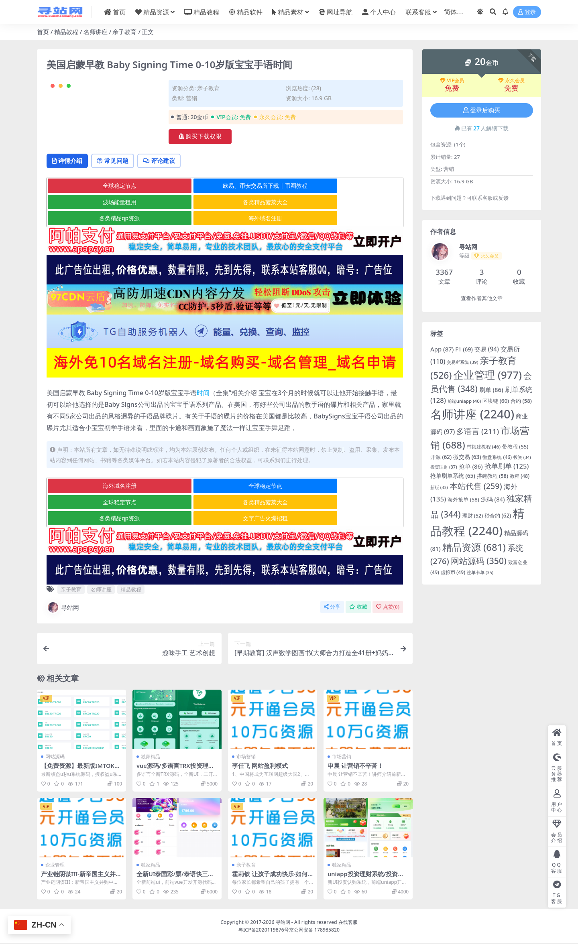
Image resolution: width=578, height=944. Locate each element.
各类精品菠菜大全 (105, 235)
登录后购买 (481, 110)
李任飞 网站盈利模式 (260, 766)
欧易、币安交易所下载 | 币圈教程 (224, 219)
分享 (332, 608)
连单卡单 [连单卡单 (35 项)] (480, 572)
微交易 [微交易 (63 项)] (467, 457)
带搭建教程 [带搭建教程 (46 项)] (484, 446)
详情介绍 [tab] (69, 193)
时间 (203, 409)
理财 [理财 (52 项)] (472, 515)
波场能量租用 (343, 219)
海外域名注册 (343, 235)
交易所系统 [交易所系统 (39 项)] (462, 362)
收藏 (358, 608)
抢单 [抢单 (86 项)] (471, 466)
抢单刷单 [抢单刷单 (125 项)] (506, 466)
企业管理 (55, 865)
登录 (527, 12)
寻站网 (63, 608)
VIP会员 (452, 80)
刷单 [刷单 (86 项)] (491, 390)
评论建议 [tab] (167, 193)
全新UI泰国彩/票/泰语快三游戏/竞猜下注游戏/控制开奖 (175, 878)
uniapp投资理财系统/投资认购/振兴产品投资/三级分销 (366, 878)
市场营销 (246, 757)
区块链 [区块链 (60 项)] (495, 400)
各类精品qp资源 (224, 235)
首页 (43, 32)
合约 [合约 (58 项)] (521, 400)
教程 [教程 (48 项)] (519, 476)
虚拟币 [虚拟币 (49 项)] (453, 572)
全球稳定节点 (106, 219)
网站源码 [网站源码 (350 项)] (479, 560)
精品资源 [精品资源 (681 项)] (474, 547)
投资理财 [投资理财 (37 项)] (443, 467)
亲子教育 (124, 32)
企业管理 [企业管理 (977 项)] (487, 375)
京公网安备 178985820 (314, 930)
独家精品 (150, 757)
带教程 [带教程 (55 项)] (515, 446)
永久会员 (511, 80)
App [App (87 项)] (442, 349)
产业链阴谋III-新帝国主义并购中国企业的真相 (81, 878)
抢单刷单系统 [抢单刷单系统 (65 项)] (452, 475)
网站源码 (55, 757)
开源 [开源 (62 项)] (441, 457)
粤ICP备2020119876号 (263, 930)
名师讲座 (95, 32)
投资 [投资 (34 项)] (522, 457)
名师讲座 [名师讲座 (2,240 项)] (472, 414)
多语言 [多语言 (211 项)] (477, 431)
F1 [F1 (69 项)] (464, 349)
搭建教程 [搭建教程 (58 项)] (493, 475)
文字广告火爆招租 (342, 519)
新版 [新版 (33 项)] (439, 487)
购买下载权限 (200, 136)
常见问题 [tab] (117, 193)
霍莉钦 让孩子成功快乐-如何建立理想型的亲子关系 (270, 878)
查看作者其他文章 (482, 298)
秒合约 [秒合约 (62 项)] (497, 515)
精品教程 (66, 32)
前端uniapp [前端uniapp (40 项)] (464, 401)
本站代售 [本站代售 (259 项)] (476, 486)
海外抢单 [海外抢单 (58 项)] (463, 499)
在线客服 (348, 923)
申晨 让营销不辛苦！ (355, 766)
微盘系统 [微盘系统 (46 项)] (497, 457)
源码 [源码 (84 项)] (493, 499)
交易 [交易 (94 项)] (486, 349)
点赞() (387, 608)
